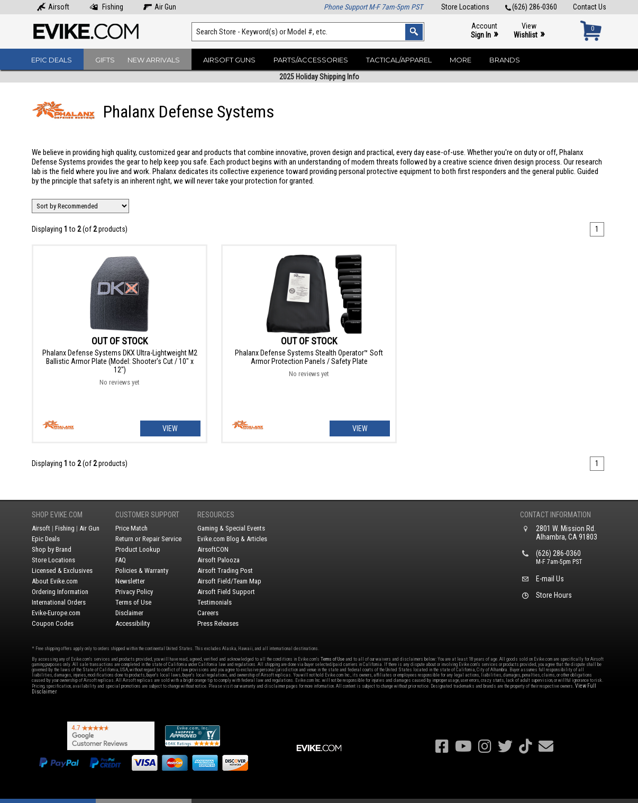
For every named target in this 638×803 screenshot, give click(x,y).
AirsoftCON (213, 549)
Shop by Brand (51, 549)
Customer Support (147, 514)
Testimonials (214, 602)
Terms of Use (133, 602)
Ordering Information (60, 592)
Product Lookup (137, 549)
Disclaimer (129, 613)
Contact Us (589, 7)
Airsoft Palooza (218, 560)
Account (484, 31)
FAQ (120, 560)
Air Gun (159, 7)
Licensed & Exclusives (62, 570)
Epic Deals (51, 60)
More (460, 60)
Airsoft (53, 7)
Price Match (131, 528)
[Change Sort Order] (80, 206)
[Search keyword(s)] (308, 31)
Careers (207, 613)
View (529, 31)
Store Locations (465, 7)
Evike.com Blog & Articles (232, 539)
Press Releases (218, 623)
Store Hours (554, 595)
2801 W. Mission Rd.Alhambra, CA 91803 (566, 532)
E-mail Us (550, 578)
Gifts (105, 60)
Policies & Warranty (141, 570)
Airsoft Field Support (226, 592)
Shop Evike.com (57, 514)
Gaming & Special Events (231, 528)
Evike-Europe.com (56, 613)
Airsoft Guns (229, 60)
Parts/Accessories (311, 60)
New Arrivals (153, 60)
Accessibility (132, 623)
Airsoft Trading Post (225, 570)
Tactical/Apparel (399, 60)
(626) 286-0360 (531, 7)
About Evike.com (55, 581)
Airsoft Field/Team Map (229, 581)
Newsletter (130, 581)
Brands (504, 60)
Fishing (106, 7)
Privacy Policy (134, 592)
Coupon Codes (53, 623)
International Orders (59, 602)
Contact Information (555, 514)
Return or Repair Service (148, 539)
